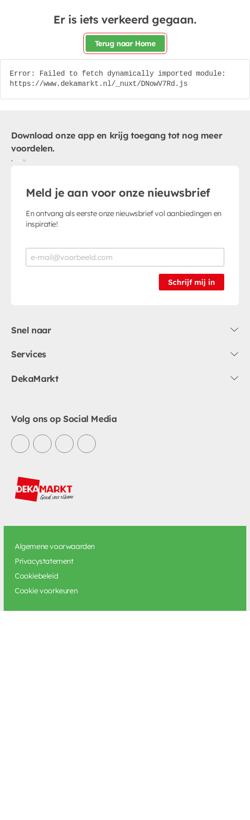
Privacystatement (44, 561)
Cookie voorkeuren (46, 590)
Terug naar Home (125, 43)
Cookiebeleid (36, 575)
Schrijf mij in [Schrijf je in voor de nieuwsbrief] (191, 282)
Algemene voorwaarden (55, 546)
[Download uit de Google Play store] (14, 160)
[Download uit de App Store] (22, 160)
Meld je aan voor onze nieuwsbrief (118, 192)
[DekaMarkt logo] (45, 489)
